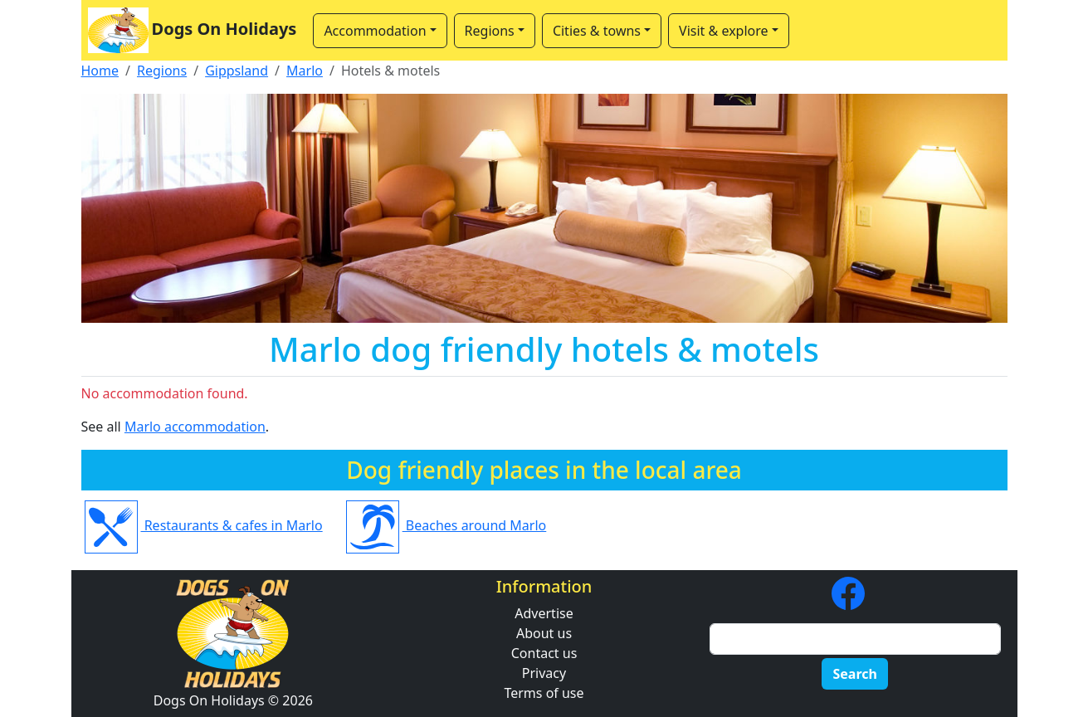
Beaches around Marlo (446, 525)
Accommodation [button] (375, 31)
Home (100, 70)
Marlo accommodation (195, 426)
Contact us (544, 653)
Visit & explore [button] (723, 31)
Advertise (544, 613)
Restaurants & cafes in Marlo (204, 525)
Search (854, 674)
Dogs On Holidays (192, 30)
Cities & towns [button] (597, 31)
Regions (162, 70)
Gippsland (236, 70)
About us (544, 633)
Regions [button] (490, 31)
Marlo (304, 70)
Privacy (544, 673)
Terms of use (543, 693)
